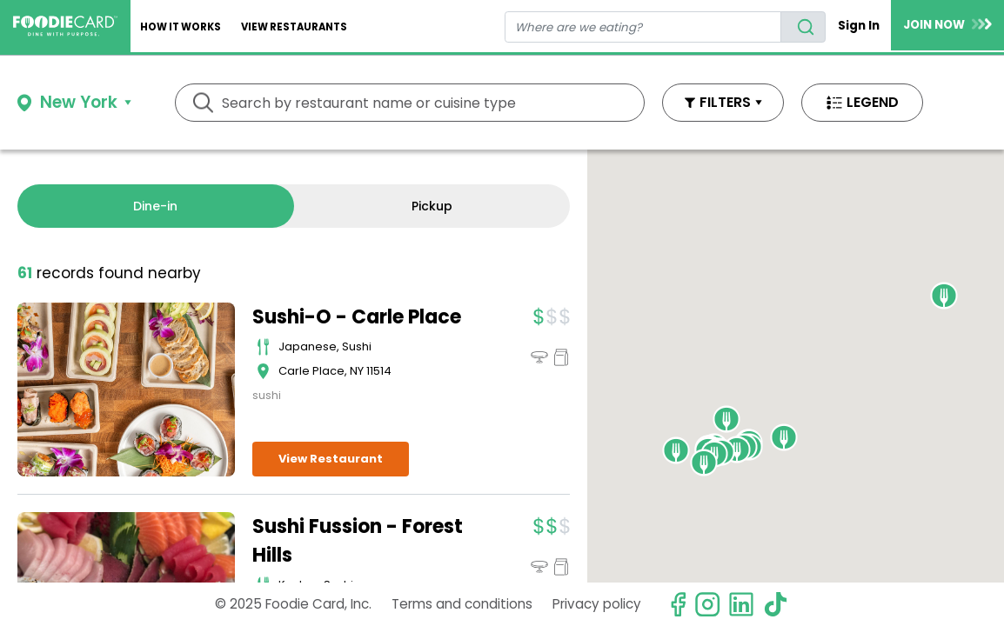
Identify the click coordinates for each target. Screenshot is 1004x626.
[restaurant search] (643, 27)
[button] (737, 449)
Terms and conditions (462, 604)
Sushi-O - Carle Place (356, 316)
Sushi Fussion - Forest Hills (357, 541)
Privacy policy (596, 604)
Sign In (859, 25)
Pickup (432, 206)
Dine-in (155, 206)
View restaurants (294, 27)
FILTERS (725, 102)
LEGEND (873, 102)
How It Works (180, 27)
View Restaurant (330, 458)
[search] (803, 27)
